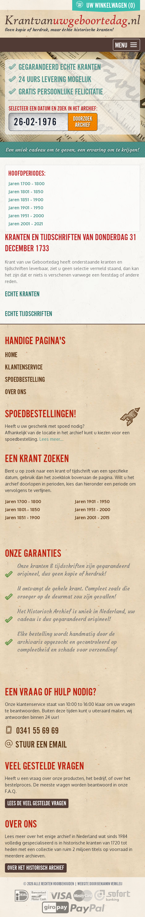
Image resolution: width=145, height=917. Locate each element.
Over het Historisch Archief (35, 868)
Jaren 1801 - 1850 (25, 191)
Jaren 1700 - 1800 (26, 183)
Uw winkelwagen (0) (105, 5)
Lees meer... (51, 439)
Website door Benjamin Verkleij (99, 884)
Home (11, 355)
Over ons (15, 392)
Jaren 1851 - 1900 (25, 199)
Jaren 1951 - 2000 (26, 215)
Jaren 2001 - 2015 (92, 517)
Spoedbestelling (25, 379)
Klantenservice (24, 367)
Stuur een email (41, 744)
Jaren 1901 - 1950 (25, 207)
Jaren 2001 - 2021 (25, 223)
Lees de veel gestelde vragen (36, 803)
